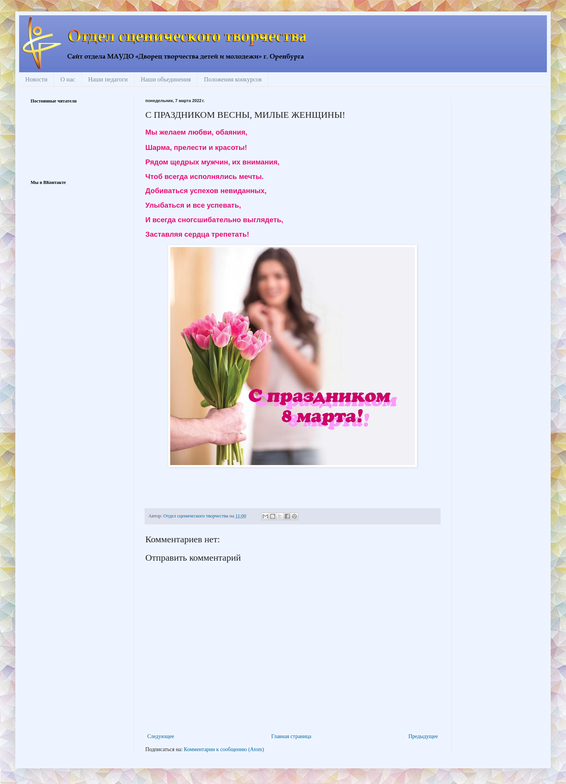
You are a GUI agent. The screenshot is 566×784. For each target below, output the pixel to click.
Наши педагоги (108, 79)
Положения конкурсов (233, 79)
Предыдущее (423, 736)
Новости (36, 79)
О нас (67, 79)
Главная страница (291, 736)
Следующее (160, 736)
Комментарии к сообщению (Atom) (224, 749)
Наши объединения (166, 79)
